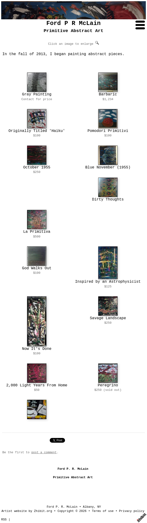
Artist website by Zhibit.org (26, 511)
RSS (4, 519)
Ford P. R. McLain (62, 507)
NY (99, 507)
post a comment (44, 452)
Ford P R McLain (73, 23)
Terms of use (103, 511)
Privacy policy (131, 511)
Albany (88, 507)
